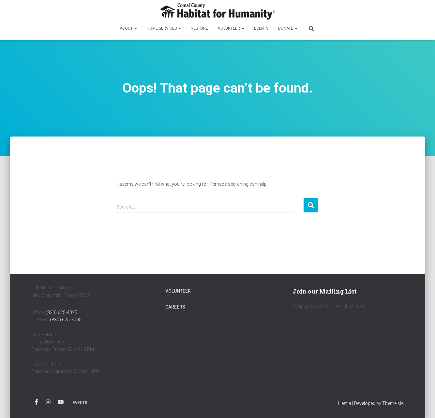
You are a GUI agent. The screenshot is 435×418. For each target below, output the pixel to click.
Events (261, 28)
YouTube (60, 402)
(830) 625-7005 (66, 319)
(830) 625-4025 (61, 312)
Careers (175, 307)
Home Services (164, 28)
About (128, 28)
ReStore (199, 28)
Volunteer (231, 28)
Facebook (36, 402)
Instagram (47, 402)
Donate (287, 28)
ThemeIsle (392, 403)
